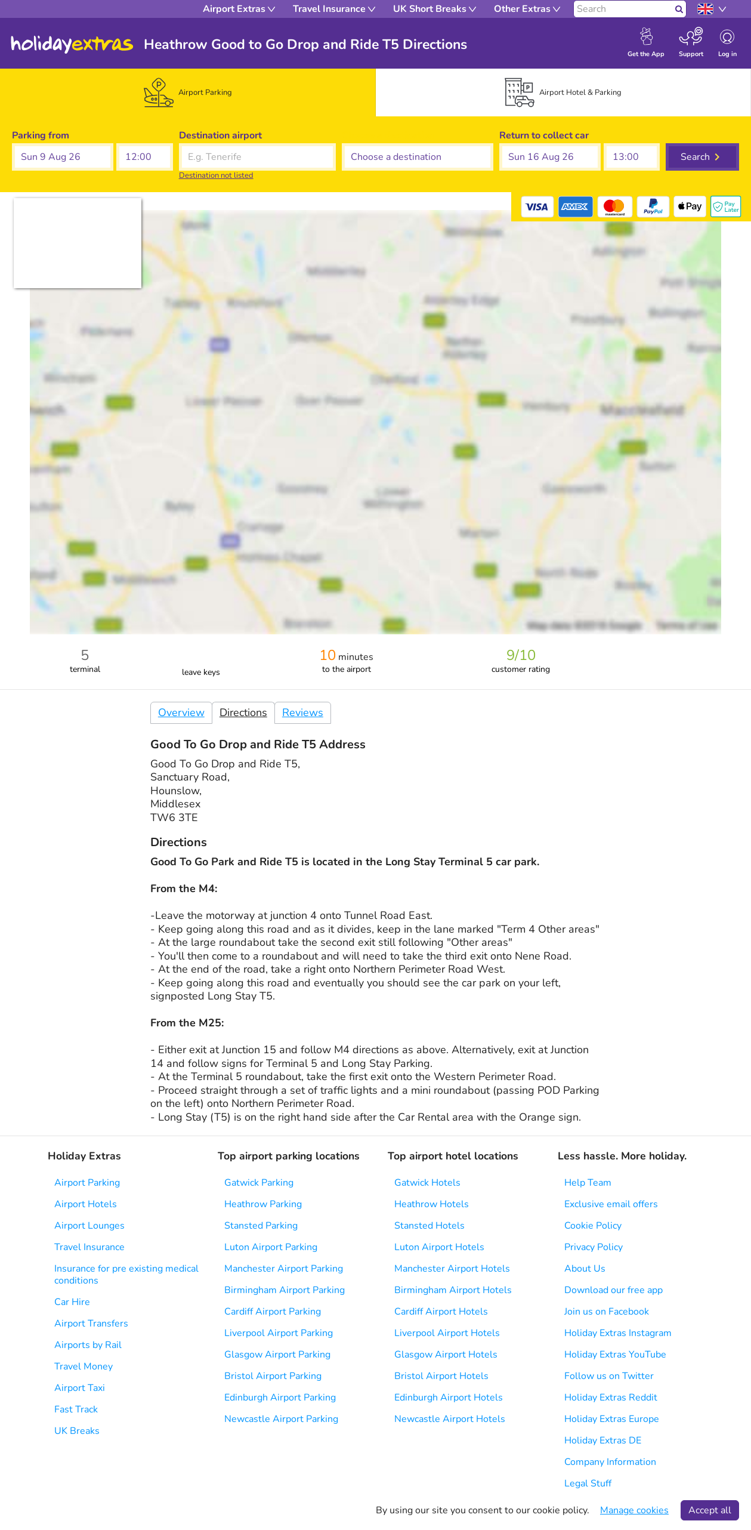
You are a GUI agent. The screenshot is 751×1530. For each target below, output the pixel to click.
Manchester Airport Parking (283, 1269)
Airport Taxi (79, 1388)
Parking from (40, 135)
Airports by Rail (88, 1345)
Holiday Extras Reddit (610, 1397)
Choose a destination (388, 135)
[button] (62, 157)
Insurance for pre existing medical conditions (126, 1275)
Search (695, 157)
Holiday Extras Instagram (618, 1333)
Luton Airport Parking (270, 1247)
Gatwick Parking (258, 1183)
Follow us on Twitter (609, 1376)
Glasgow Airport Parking (277, 1355)
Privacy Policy (593, 1247)
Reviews (302, 712)
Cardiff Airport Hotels (441, 1312)
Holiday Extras (72, 45)
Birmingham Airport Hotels (453, 1290)
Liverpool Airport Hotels (447, 1333)
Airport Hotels (85, 1204)
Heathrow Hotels (431, 1204)
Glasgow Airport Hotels (445, 1355)
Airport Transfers (91, 1324)
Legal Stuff (587, 1483)
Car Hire (72, 1302)
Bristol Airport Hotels (441, 1376)
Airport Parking (87, 1183)
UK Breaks (77, 1431)
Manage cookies (634, 1510)
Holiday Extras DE (602, 1440)
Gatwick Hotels (427, 1183)
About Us (584, 1269)
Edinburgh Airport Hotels (448, 1397)
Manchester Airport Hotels (452, 1269)
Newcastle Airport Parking (281, 1419)
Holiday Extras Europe (611, 1419)
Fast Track (76, 1409)
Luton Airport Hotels (439, 1247)
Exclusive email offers (611, 1204)
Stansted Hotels (429, 1226)
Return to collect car (544, 135)
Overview (181, 712)
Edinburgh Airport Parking (280, 1397)
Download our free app (613, 1290)
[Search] (623, 9)
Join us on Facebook (606, 1312)
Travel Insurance (89, 1247)
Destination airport (220, 135)
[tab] (188, 92)
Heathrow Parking (263, 1204)
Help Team (587, 1183)
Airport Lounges (89, 1226)
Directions (243, 712)
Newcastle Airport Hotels (449, 1419)
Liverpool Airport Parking (278, 1333)
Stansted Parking (261, 1226)
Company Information (610, 1462)
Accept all (709, 1510)
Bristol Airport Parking (273, 1376)
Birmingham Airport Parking (284, 1290)
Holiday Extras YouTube (615, 1355)
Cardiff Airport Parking (272, 1312)
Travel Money (83, 1366)
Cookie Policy (593, 1226)
